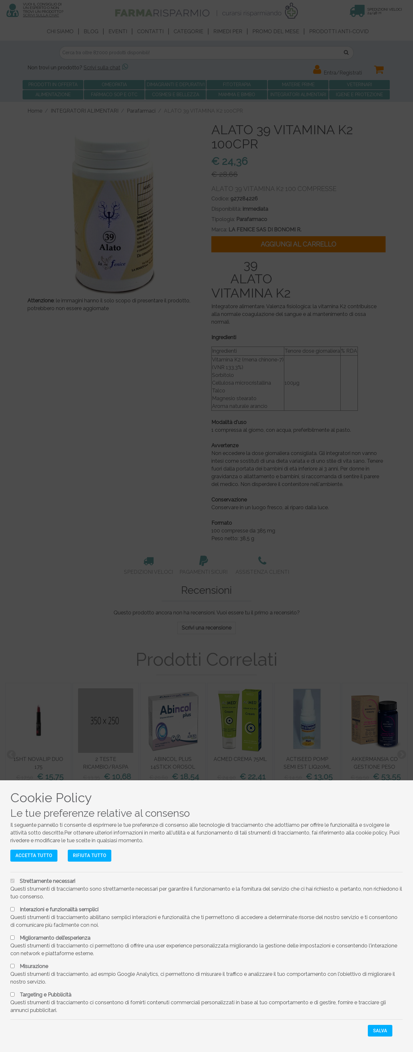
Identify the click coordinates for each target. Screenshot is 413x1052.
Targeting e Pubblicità (45, 995)
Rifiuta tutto (89, 855)
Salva (380, 1030)
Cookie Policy (51, 797)
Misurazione (34, 966)
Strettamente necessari (47, 881)
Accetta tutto (33, 855)
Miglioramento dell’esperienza (55, 938)
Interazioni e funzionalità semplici (59, 909)
